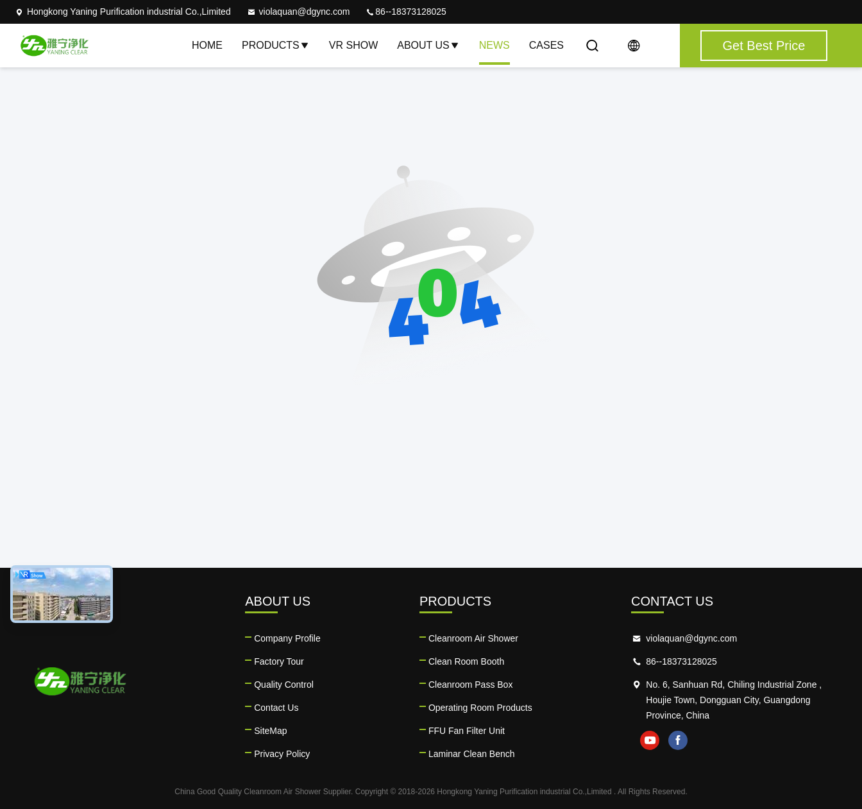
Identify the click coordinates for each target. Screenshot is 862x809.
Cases (546, 45)
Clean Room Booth (466, 661)
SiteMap (270, 731)
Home (207, 45)
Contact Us (276, 708)
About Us (428, 45)
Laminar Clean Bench (471, 754)
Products (276, 45)
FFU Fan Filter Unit (466, 731)
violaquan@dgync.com (298, 11)
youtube (649, 740)
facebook (678, 740)
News (494, 45)
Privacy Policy (282, 754)
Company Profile (287, 638)
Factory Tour (279, 661)
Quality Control (284, 684)
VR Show (353, 45)
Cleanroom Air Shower (473, 638)
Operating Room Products (480, 708)
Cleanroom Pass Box (470, 684)
